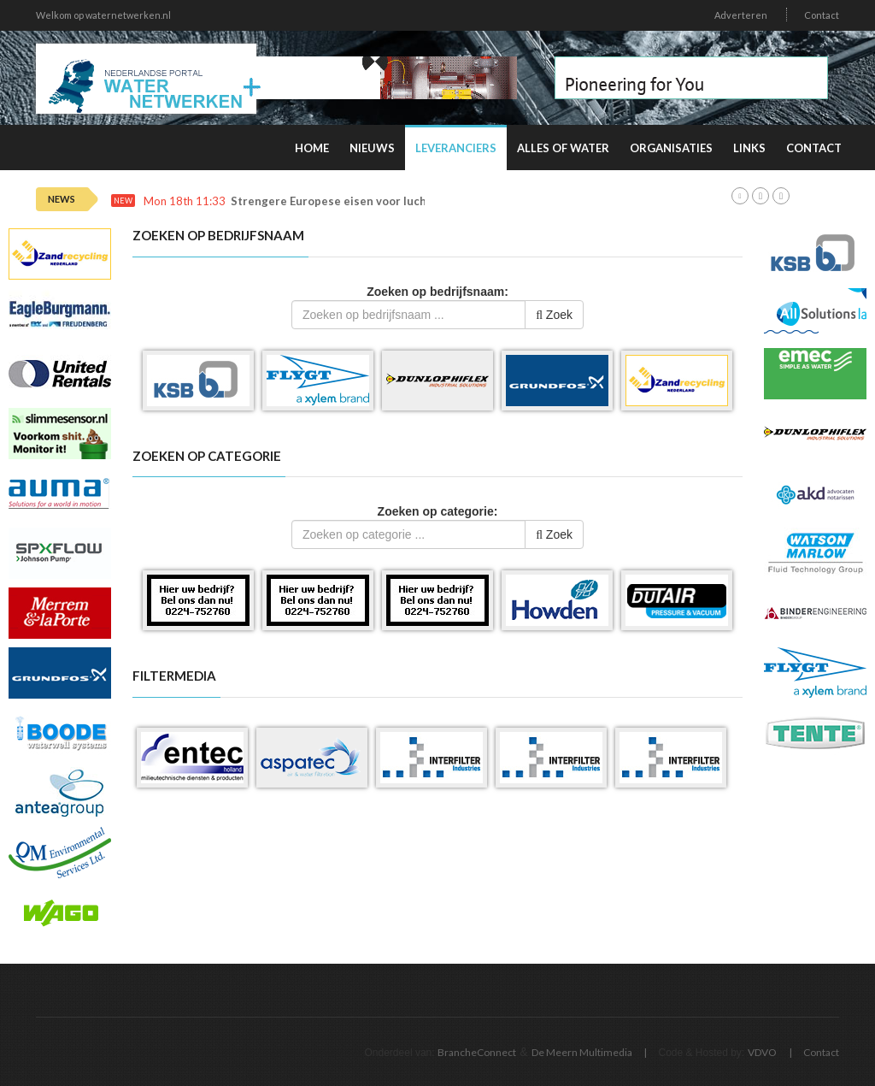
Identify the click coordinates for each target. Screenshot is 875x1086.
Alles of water (563, 148)
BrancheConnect (477, 1052)
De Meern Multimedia (581, 1052)
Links (749, 148)
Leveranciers (455, 148)
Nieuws (372, 148)
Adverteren (740, 15)
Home (312, 148)
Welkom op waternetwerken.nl (103, 15)
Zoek (554, 315)
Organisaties (671, 148)
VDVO (762, 1052)
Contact (821, 15)
